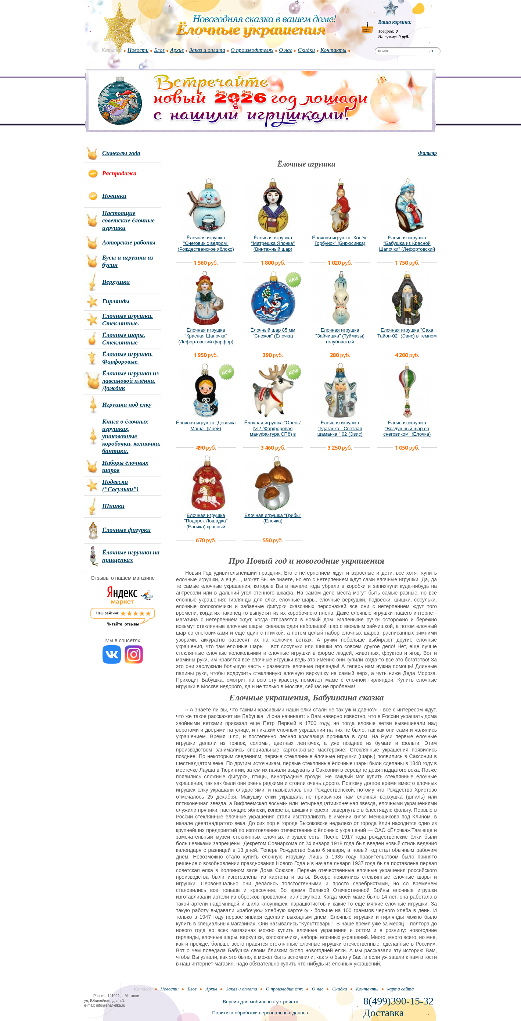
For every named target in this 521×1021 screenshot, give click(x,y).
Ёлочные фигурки (126, 529)
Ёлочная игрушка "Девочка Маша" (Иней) (206, 425)
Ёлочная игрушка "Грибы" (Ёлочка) (272, 518)
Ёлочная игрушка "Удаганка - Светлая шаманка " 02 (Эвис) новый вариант (340, 431)
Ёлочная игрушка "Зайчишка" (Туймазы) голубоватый (339, 335)
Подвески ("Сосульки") (120, 485)
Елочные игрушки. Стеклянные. (127, 320)
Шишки (113, 506)
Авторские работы (128, 242)
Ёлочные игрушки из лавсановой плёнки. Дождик (130, 381)
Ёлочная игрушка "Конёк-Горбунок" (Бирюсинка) (340, 240)
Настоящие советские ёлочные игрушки (128, 220)
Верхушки (116, 281)
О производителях (252, 50)
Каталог (111, 50)
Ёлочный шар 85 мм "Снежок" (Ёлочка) (273, 333)
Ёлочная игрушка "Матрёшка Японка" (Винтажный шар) (273, 243)
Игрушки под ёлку (127, 404)
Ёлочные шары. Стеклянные (123, 339)
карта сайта (400, 989)
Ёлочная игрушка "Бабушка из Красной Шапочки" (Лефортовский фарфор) (407, 246)
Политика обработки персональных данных (260, 1012)
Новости (137, 50)
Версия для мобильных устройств (260, 1001)
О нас (285, 50)
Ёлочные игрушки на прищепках (130, 556)
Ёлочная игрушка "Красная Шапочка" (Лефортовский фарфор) (205, 335)
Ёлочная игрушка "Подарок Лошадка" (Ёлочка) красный (205, 521)
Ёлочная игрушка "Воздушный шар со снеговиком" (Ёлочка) (407, 428)
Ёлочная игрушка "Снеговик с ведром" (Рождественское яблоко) (206, 243)
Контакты (333, 50)
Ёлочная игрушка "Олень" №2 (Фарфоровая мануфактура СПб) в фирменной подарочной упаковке (273, 434)
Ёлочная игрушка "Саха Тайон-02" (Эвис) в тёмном (407, 333)
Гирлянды (115, 301)
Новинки (114, 195)
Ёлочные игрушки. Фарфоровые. (127, 358)
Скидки (306, 50)
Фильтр (427, 153)
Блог (159, 50)
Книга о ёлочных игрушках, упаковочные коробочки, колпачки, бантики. (131, 436)
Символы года (121, 153)
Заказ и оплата (207, 50)
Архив (177, 50)
